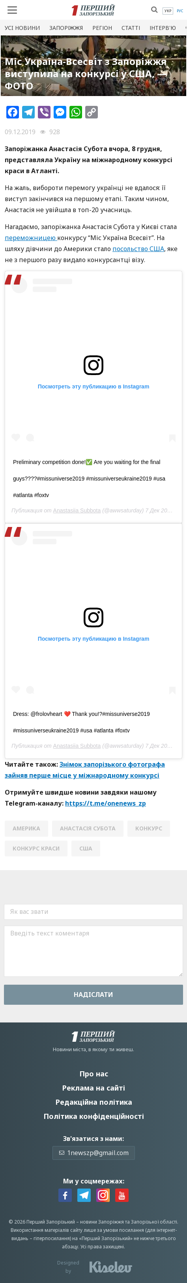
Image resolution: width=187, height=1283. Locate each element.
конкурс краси (36, 848)
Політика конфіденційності (93, 1116)
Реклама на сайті (93, 1088)
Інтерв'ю (163, 27)
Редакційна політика (93, 1102)
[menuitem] (168, 11)
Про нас (93, 1073)
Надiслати (93, 994)
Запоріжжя (66, 27)
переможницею (31, 237)
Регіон (102, 27)
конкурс (148, 828)
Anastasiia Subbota (77, 510)
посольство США (138, 248)
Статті (131, 27)
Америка (26, 828)
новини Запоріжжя (102, 1221)
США (85, 848)
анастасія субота (88, 828)
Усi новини (22, 27)
